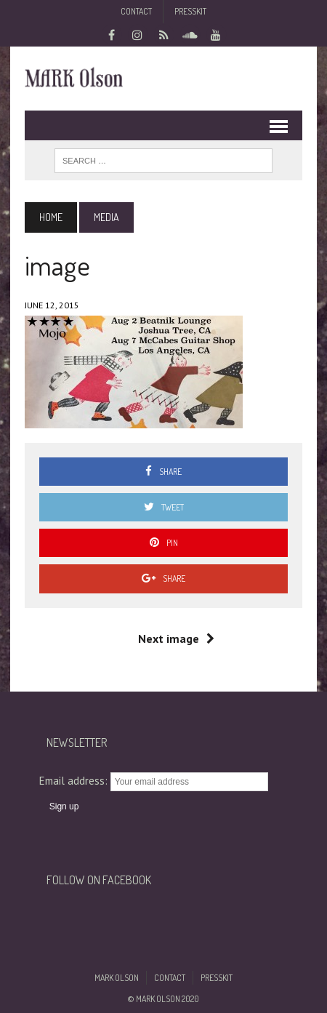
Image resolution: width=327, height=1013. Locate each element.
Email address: (74, 781)
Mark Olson (116, 977)
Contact (136, 11)
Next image (176, 638)
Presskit (190, 11)
